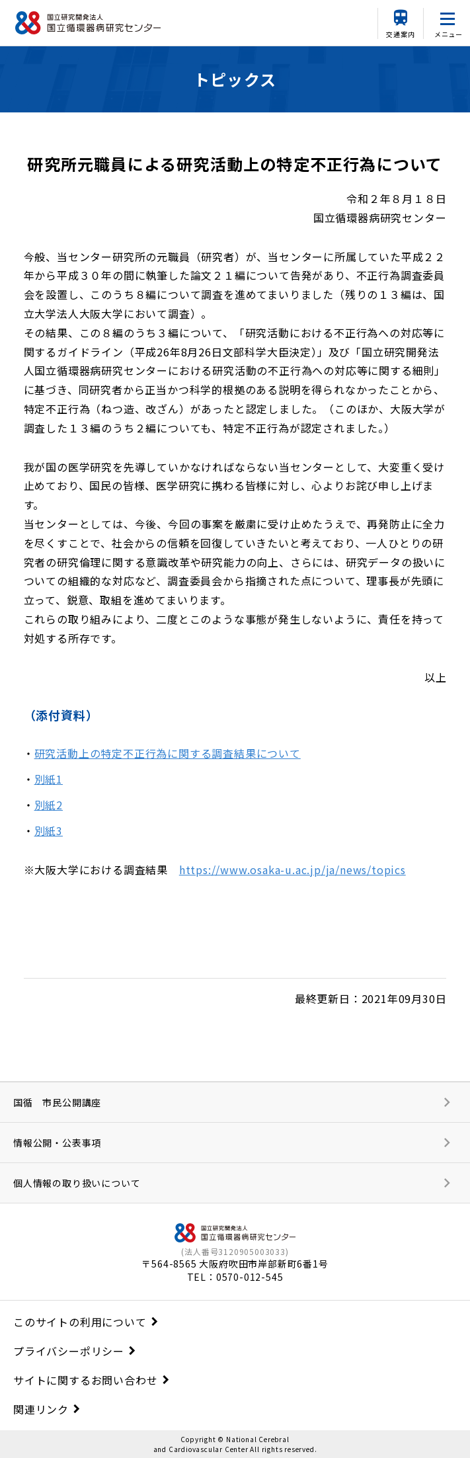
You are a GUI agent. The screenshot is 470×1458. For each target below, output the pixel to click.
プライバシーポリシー (68, 1351)
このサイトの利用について (80, 1322)
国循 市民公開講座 (57, 1102)
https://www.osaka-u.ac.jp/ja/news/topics (292, 869)
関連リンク (41, 1409)
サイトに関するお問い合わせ (85, 1380)
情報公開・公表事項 (57, 1142)
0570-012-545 (250, 1276)
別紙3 (48, 830)
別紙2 (48, 805)
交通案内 (400, 34)
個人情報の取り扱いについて (76, 1183)
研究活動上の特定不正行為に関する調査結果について (167, 753)
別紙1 (48, 779)
